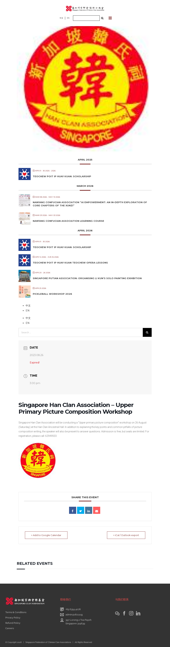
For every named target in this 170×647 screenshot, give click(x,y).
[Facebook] (124, 613)
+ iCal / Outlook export (126, 535)
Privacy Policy (12, 617)
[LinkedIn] (138, 613)
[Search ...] (86, 18)
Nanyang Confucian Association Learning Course (68, 220)
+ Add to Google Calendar (46, 535)
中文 (61, 18)
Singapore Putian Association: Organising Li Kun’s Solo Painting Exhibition (87, 278)
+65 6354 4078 (73, 609)
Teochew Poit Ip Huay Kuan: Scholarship (62, 176)
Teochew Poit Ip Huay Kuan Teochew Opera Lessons (70, 262)
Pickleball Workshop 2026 (52, 293)
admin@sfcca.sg (74, 614)
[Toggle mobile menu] (110, 18)
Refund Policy (12, 623)
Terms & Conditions (15, 612)
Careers (9, 628)
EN (68, 18)
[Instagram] (131, 613)
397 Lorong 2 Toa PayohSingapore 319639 (78, 622)
